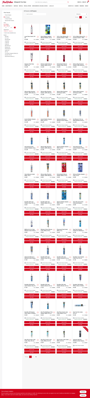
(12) (7, 37)
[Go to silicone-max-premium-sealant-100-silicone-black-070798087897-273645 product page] (80, 64)
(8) (7, 39)
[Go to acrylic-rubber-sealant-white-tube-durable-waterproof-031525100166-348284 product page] (48, 119)
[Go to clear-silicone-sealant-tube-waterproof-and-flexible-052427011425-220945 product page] (64, 37)
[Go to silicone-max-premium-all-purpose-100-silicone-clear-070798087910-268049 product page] (80, 92)
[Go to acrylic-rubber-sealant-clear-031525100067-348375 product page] (32, 119)
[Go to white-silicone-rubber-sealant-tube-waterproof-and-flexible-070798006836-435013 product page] (64, 202)
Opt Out (83, 395)
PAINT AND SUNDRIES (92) (10, 32)
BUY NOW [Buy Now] (32, 49)
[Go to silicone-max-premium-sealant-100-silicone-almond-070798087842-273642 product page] (32, 92)
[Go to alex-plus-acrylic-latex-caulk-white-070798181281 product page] (64, 312)
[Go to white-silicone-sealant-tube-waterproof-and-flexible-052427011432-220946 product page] (80, 37)
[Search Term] (51, 2)
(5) (7, 42)
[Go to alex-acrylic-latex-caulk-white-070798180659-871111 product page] (64, 340)
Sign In (79, 2)
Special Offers (27, 5)
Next (86, 17)
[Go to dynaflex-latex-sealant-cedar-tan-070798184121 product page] (80, 257)
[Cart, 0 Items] (87, 2)
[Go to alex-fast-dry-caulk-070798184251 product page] (80, 312)
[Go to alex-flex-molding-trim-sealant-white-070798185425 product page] (48, 312)
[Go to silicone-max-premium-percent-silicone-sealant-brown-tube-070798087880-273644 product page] (48, 92)
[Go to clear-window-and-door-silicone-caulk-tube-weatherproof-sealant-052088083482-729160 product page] (32, 230)
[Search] (68, 2)
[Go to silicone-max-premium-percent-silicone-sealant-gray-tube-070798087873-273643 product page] (48, 147)
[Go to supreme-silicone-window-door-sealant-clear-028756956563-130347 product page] (80, 340)
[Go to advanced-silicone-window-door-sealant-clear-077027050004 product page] (64, 119)
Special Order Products (9, 20)
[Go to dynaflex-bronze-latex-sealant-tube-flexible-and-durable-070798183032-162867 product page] (64, 285)
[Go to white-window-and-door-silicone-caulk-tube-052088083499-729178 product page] (48, 230)
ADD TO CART (31, 46)
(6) (7, 41)
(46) (6, 36)
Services (16, 5)
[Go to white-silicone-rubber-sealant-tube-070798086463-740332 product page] (64, 147)
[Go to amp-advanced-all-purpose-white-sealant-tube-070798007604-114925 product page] (80, 147)
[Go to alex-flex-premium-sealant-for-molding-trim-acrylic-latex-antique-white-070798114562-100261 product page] (80, 230)
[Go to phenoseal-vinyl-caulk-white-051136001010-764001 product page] (64, 230)
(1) (6, 51)
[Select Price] (15, 27)
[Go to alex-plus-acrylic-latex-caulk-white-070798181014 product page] (48, 340)
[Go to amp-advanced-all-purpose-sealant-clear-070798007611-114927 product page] (32, 147)
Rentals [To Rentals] (21, 5)
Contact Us (71, 5)
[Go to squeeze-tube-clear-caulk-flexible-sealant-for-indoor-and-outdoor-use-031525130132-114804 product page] (32, 64)
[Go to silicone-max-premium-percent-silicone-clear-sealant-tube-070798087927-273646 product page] (48, 174)
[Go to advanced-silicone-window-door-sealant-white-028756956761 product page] (80, 119)
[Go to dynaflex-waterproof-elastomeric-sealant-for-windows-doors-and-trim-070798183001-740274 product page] (48, 202)
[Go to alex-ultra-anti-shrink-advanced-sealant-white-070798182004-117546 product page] (80, 202)
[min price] (6, 27)
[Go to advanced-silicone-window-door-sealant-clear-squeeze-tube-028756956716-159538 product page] (32, 257)
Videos (86, 5)
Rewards (82, 5)
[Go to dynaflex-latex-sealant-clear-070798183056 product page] (32, 202)
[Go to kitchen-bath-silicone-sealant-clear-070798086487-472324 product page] (64, 64)
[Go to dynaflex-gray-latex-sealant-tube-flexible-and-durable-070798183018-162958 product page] (48, 257)
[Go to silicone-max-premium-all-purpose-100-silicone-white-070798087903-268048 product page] (64, 92)
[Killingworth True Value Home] (7, 2)
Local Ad (51, 5)
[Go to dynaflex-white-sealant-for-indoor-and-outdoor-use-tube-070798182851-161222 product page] (80, 285)
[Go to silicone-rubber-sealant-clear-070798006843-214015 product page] (80, 174)
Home (3, 5)
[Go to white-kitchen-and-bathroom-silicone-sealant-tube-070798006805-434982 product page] (64, 174)
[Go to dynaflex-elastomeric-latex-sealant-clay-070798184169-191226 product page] (32, 285)
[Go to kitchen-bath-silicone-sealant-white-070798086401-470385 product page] (48, 64)
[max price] (11, 27)
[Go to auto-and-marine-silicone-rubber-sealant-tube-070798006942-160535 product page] (48, 37)
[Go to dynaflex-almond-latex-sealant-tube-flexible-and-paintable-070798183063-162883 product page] (64, 257)
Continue (83, 391)
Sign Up (84, 2)
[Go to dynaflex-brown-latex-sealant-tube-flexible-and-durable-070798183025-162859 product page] (48, 285)
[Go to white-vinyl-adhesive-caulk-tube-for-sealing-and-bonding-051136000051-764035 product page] (32, 174)
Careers (77, 5)
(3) (7, 44)
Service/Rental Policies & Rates (39, 5)
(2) (8, 45)
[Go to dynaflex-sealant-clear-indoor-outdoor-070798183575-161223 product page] (32, 312)
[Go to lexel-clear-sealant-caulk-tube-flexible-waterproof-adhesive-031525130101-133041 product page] (32, 37)
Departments (9, 5)
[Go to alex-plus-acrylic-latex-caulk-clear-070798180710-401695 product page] (32, 340)
